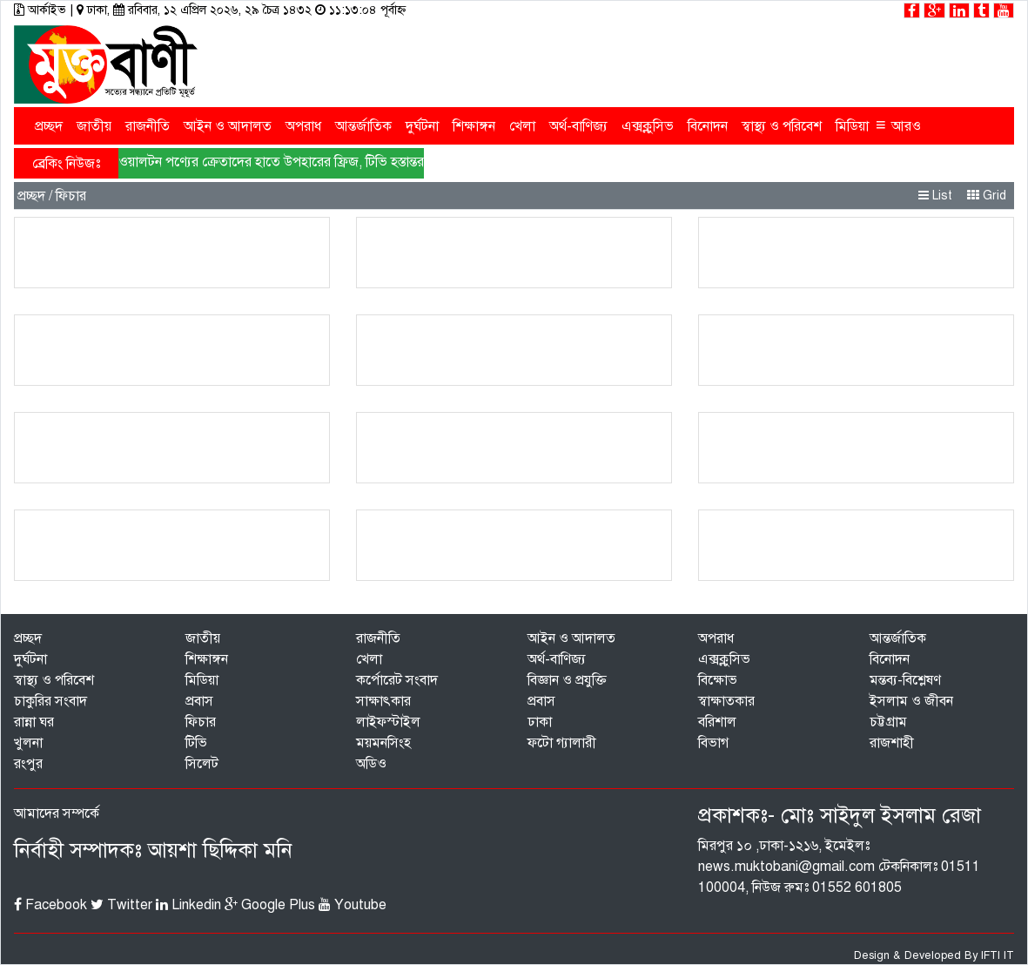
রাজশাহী (892, 743)
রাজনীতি (147, 126)
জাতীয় (94, 126)
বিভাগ (713, 743)
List (935, 195)
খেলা (522, 126)
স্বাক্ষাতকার (726, 701)
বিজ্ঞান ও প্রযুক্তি (567, 680)
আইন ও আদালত (228, 126)
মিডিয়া (852, 126)
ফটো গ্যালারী (561, 743)
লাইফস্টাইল (388, 722)
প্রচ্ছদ (49, 126)
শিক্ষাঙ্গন (474, 126)
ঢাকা (539, 722)
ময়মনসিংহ (383, 743)
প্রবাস (199, 701)
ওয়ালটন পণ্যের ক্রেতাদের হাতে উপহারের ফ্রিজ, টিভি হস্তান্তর (271, 162)
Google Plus (270, 905)
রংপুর (28, 764)
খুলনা (28, 743)
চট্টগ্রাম (888, 722)
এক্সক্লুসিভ (648, 126)
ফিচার (200, 722)
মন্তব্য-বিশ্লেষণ (905, 680)
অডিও (371, 764)
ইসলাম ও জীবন (911, 701)
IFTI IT (997, 955)
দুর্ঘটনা (422, 126)
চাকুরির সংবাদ (50, 701)
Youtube (352, 905)
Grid (986, 195)
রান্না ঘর (34, 722)
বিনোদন (708, 126)
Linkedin (188, 905)
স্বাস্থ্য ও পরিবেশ (782, 126)
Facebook (50, 905)
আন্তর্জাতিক (363, 126)
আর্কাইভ (42, 10)
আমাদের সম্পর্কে (56, 813)
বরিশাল (717, 722)
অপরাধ (303, 126)
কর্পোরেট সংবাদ (397, 680)
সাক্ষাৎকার (383, 701)
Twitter (121, 905)
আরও (898, 125)
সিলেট (201, 764)
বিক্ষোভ (717, 680)
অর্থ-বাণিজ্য (578, 126)
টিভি (196, 743)
